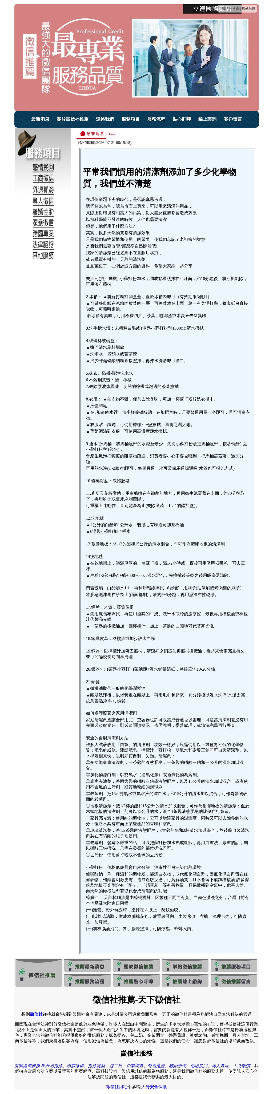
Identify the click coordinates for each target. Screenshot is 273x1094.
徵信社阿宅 (116, 1086)
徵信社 (36, 1014)
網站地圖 (249, 9)
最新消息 (40, 119)
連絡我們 (105, 119)
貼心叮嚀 (182, 119)
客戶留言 (233, 119)
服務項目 (131, 119)
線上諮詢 (207, 119)
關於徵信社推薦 (73, 119)
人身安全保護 (154, 1086)
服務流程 (156, 119)
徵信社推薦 (230, 9)
